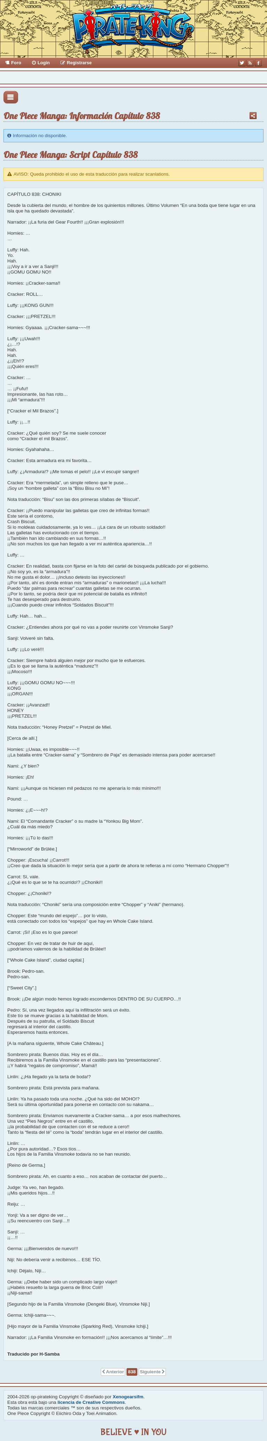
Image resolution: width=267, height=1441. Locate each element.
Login (44, 62)
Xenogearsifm (128, 1396)
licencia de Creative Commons (91, 1402)
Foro (16, 62)
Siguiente (150, 1371)
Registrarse (79, 62)
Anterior (115, 1371)
